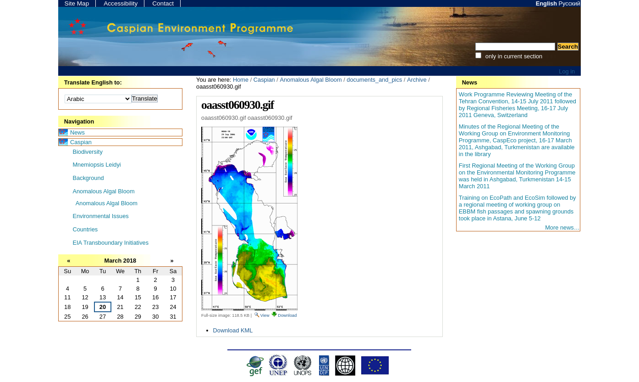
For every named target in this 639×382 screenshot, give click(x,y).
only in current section (513, 56)
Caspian (264, 79)
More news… (562, 227)
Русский (569, 3)
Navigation (79, 121)
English (546, 3)
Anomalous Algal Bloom (311, 79)
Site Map (77, 3)
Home (240, 79)
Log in (567, 71)
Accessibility (121, 3)
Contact (163, 3)
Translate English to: (93, 82)
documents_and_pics (374, 79)
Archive (417, 79)
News (469, 82)
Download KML (233, 330)
